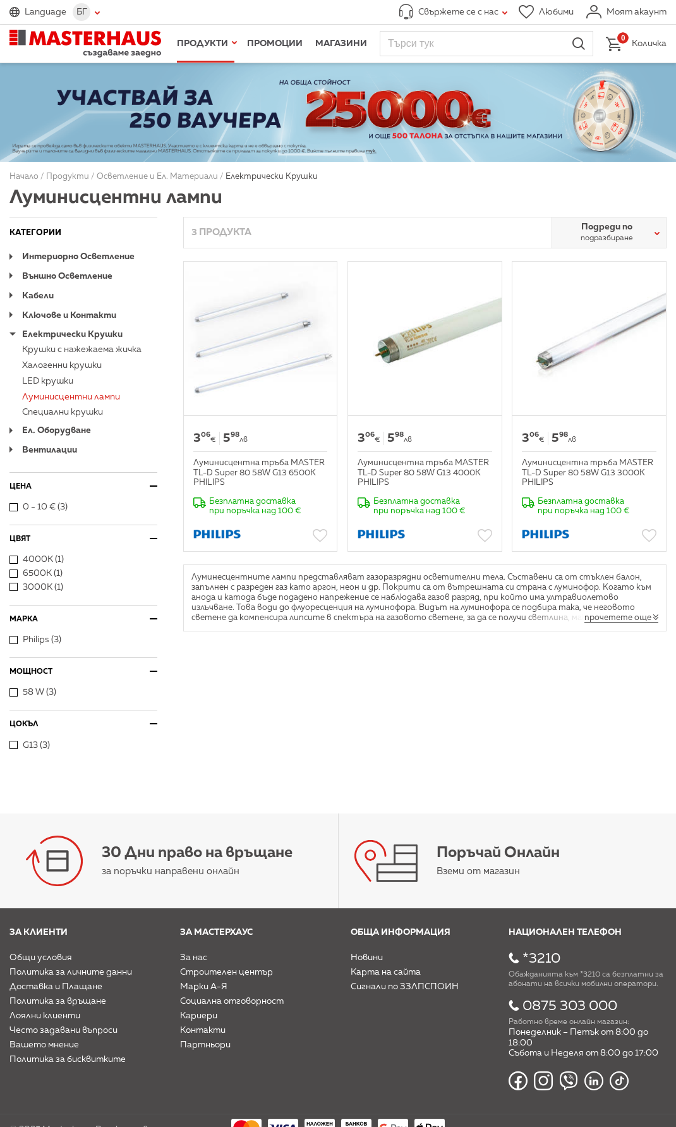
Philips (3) (35, 639)
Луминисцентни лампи (71, 397)
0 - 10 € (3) (38, 507)
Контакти (203, 1030)
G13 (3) (29, 745)
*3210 (541, 959)
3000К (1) (36, 587)
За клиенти (38, 932)
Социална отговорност (232, 1001)
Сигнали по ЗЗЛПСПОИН (405, 986)
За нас (193, 957)
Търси (579, 44)
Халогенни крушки (62, 365)
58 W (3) (32, 692)
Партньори (205, 1044)
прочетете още (617, 618)
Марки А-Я (203, 986)
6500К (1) (36, 573)
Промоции (275, 43)
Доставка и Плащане (55, 986)
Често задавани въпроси (63, 1030)
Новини (367, 957)
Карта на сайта (386, 972)
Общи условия (40, 957)
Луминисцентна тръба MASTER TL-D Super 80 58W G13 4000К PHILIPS (423, 473)
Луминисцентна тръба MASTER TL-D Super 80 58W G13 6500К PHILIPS (259, 473)
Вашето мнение (44, 1044)
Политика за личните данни (70, 972)
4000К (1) (36, 559)
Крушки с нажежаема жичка (82, 349)
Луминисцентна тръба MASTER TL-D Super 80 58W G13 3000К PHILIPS (587, 473)
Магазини (341, 43)
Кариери (198, 1015)
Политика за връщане (57, 1001)
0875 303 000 (569, 1006)
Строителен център (226, 972)
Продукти (202, 43)
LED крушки (47, 381)
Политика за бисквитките (67, 1059)
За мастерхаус (216, 932)
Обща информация (400, 932)
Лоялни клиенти (44, 1015)
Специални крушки (62, 412)
